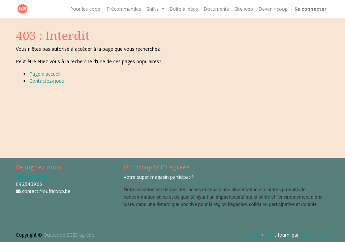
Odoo (253, 235)
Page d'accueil (44, 74)
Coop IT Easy (314, 235)
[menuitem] (85, 9)
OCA (270, 235)
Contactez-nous (46, 81)
